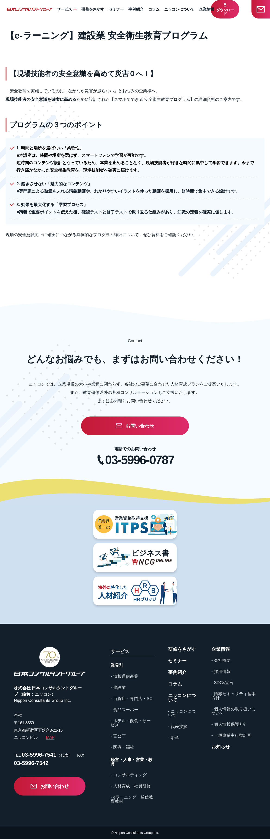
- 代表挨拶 (177, 726)
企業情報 (206, 9)
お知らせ (220, 746)
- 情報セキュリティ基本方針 (233, 695)
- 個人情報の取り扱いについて (233, 711)
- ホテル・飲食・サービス (131, 723)
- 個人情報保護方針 (229, 724)
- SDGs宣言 (222, 682)
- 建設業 (118, 687)
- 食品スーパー (124, 709)
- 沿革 (173, 737)
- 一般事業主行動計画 (231, 735)
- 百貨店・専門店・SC (131, 698)
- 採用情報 (221, 671)
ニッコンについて (179, 9)
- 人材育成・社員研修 (131, 786)
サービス (64, 9)
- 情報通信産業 (124, 676)
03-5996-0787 (139, 460)
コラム (154, 9)
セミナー (116, 9)
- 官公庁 (118, 736)
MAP (50, 737)
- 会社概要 (221, 660)
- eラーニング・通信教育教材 (132, 799)
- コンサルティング (129, 775)
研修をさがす (92, 9)
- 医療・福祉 (122, 747)
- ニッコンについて (182, 713)
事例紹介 (135, 9)
